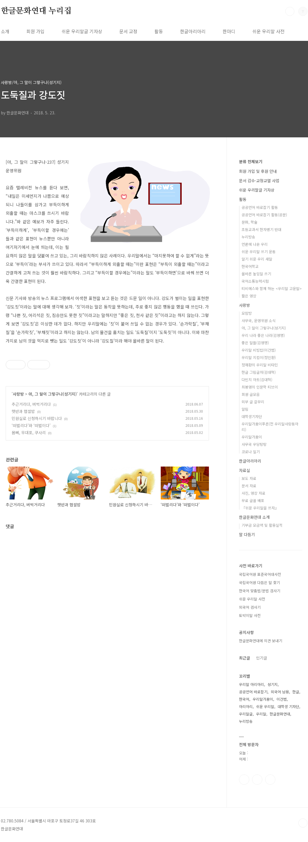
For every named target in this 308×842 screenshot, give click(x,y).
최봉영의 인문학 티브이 (260, 387)
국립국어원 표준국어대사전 (260, 574)
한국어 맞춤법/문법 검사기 (259, 590)
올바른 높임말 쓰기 (256, 273)
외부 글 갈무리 (253, 401)
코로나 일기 (251, 451)
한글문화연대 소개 (254, 517)
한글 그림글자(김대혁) (259, 372)
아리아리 (246, 706)
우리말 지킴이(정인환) (259, 357)
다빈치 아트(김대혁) (257, 379)
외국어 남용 (280, 691)
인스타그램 (257, 779)
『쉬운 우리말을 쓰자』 (260, 508)
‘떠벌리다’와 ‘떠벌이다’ (31, 425)
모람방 (247, 313)
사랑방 (18, 394)
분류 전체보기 (250, 161)
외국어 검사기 (250, 607)
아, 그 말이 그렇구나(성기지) (52, 394)
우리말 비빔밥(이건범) (259, 350)
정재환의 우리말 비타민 (260, 365)
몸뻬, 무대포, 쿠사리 (29, 432)
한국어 (244, 699)
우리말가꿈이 (252, 437)
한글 (295, 691)
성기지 (272, 684)
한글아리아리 (193, 31)
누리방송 (248, 237)
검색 (290, 11)
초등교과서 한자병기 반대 (261, 229)
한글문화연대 (280, 714)
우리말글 (246, 714)
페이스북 (244, 779)
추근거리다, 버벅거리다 (31, 404)
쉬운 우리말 (265, 706)
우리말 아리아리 (251, 684)
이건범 (281, 699)
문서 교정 (128, 31)
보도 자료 (249, 478)
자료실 (244, 470)
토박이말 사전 (250, 615)
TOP (302, 823)
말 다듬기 (247, 534)
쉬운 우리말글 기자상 (82, 31)
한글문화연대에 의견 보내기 (260, 640)
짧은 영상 (249, 296)
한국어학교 (250, 266)
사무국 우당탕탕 (254, 444)
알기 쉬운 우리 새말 (257, 259)
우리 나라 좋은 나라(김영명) (263, 335)
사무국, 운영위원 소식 (259, 320)
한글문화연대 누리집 (36, 11)
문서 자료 (249, 485)
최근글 (244, 658)
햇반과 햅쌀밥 (23, 411)
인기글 (261, 658)
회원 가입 (35, 31)
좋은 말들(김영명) (255, 342)
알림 (245, 409)
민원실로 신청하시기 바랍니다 (37, 418)
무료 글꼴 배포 (253, 500)
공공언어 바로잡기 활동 (260, 207)
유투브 (270, 779)
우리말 (261, 714)
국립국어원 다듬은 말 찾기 (259, 582)
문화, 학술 (249, 222)
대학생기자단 (252, 416)
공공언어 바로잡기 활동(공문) (264, 214)
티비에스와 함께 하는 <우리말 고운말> (272, 288)
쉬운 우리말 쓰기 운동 (259, 251)
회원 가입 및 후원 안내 (258, 171)
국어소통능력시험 (255, 281)
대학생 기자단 (288, 706)
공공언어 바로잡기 (253, 691)
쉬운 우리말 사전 (268, 31)
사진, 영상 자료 (253, 493)
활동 (158, 31)
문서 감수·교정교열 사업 (259, 180)
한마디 (229, 31)
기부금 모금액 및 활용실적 (262, 525)
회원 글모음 (251, 394)
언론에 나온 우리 (255, 244)
